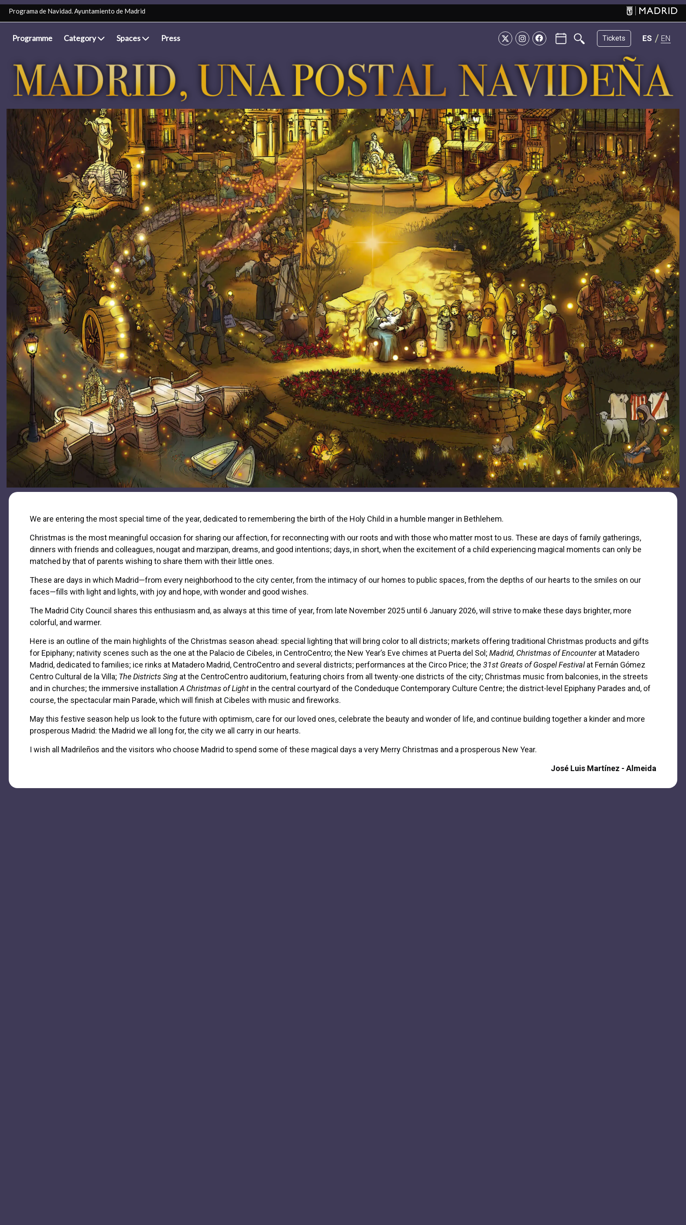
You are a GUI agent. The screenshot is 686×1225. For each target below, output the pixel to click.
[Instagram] (522, 38)
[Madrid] (651, 11)
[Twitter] (505, 38)
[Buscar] (579, 38)
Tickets (614, 38)
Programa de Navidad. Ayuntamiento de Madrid (77, 10)
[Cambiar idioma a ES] (647, 38)
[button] (84, 38)
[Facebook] (539, 38)
